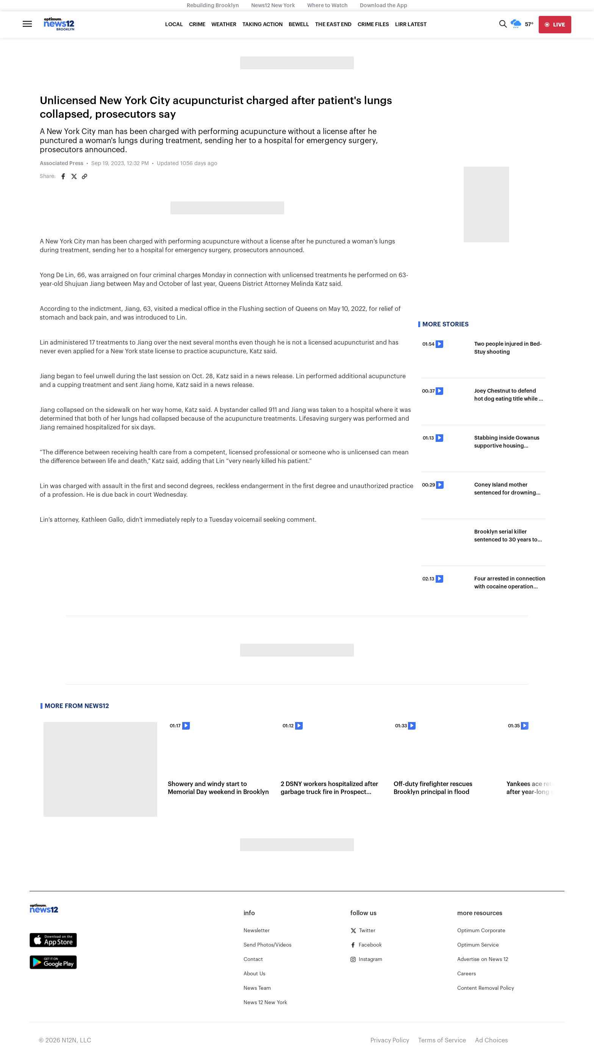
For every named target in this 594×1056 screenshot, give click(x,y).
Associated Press (61, 163)
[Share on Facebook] (63, 176)
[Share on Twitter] (74, 176)
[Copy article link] (84, 176)
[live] (555, 24)
